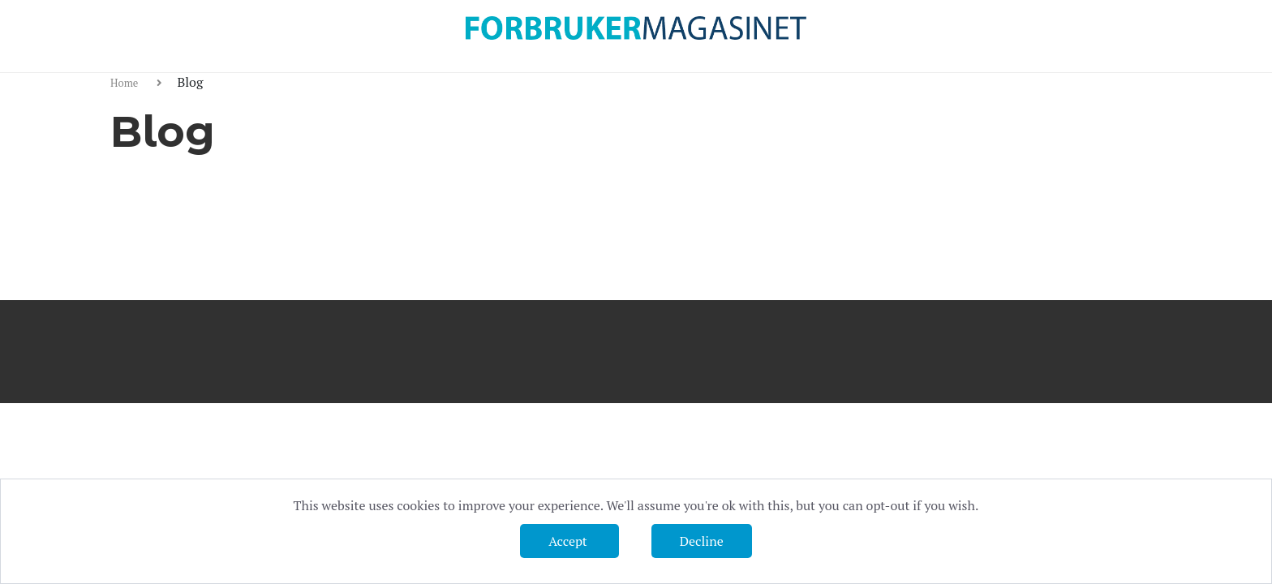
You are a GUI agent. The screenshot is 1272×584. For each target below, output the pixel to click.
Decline (702, 541)
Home (125, 82)
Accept (569, 541)
